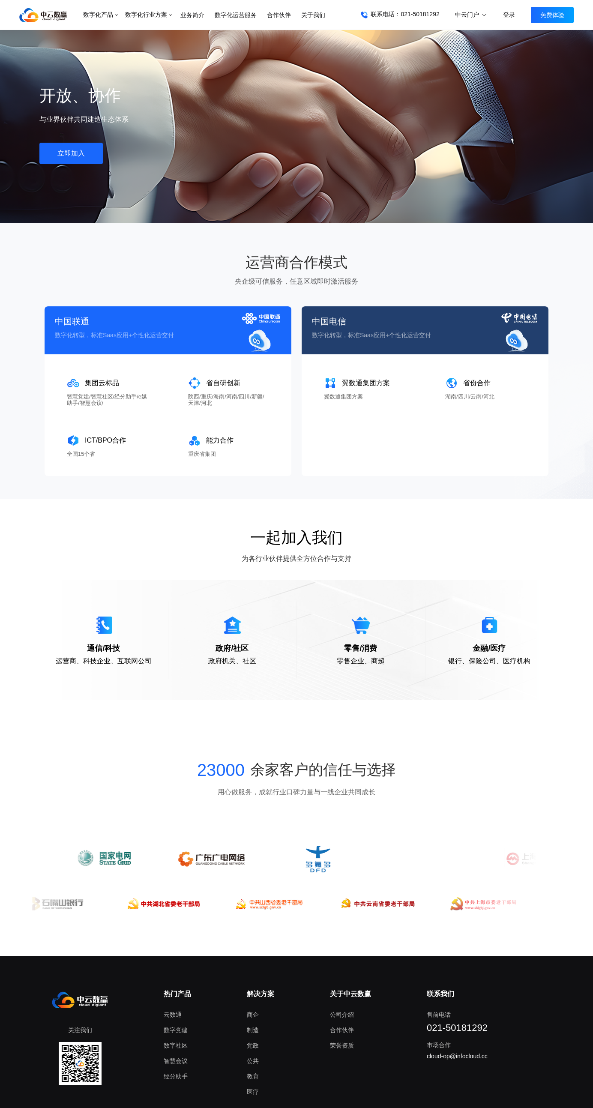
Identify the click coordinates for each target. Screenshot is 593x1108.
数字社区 (176, 1045)
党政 (253, 1045)
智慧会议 (176, 1060)
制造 (253, 1030)
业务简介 (192, 15)
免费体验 (552, 15)
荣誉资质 (342, 1045)
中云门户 (471, 14)
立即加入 (71, 153)
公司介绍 (342, 1014)
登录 (509, 14)
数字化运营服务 (236, 15)
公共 (253, 1060)
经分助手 (176, 1076)
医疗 (253, 1091)
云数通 (173, 1014)
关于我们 (313, 15)
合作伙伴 (279, 15)
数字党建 (176, 1030)
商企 (253, 1014)
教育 (253, 1076)
